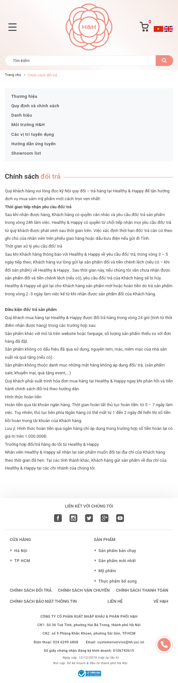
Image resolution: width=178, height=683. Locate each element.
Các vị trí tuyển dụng (32, 134)
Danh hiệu (21, 115)
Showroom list (26, 153)
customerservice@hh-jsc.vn (120, 642)
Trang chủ (13, 74)
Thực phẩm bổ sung (117, 581)
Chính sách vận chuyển (84, 590)
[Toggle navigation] (12, 27)
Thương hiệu (24, 96)
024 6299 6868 (65, 642)
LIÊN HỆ (115, 601)
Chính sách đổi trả (30, 590)
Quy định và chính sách (35, 105)
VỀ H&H (160, 601)
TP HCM (22, 561)
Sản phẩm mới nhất (117, 561)
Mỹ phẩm (107, 571)
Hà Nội (21, 550)
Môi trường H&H (28, 124)
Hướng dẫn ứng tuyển (33, 143)
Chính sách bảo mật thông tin (43, 601)
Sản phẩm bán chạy (117, 550)
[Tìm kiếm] (80, 60)
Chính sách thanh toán (142, 590)
